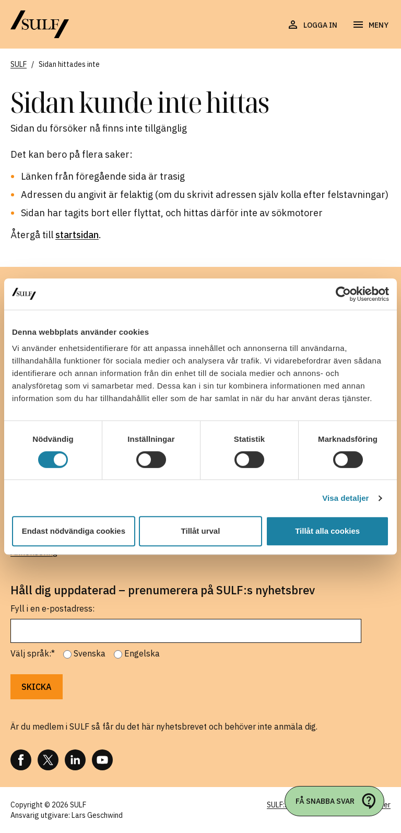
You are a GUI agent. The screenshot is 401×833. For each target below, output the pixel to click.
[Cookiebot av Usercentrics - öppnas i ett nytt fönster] (343, 294)
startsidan (77, 235)
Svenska (89, 653)
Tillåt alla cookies (327, 530)
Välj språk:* (32, 653)
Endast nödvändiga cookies (73, 530)
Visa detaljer (345, 498)
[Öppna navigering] (370, 25)
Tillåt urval (200, 530)
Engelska (142, 653)
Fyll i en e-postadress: (52, 608)
